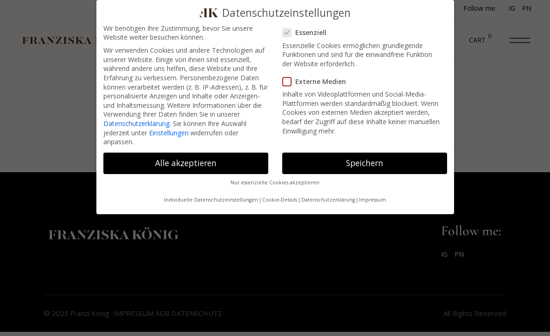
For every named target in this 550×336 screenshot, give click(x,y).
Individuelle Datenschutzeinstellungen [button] (211, 199)
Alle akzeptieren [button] (186, 162)
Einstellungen (169, 132)
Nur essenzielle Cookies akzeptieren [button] (275, 182)
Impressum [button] (372, 199)
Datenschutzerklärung (136, 123)
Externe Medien (314, 81)
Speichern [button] (364, 162)
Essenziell (307, 32)
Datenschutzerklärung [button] (328, 199)
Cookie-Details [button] (279, 199)
